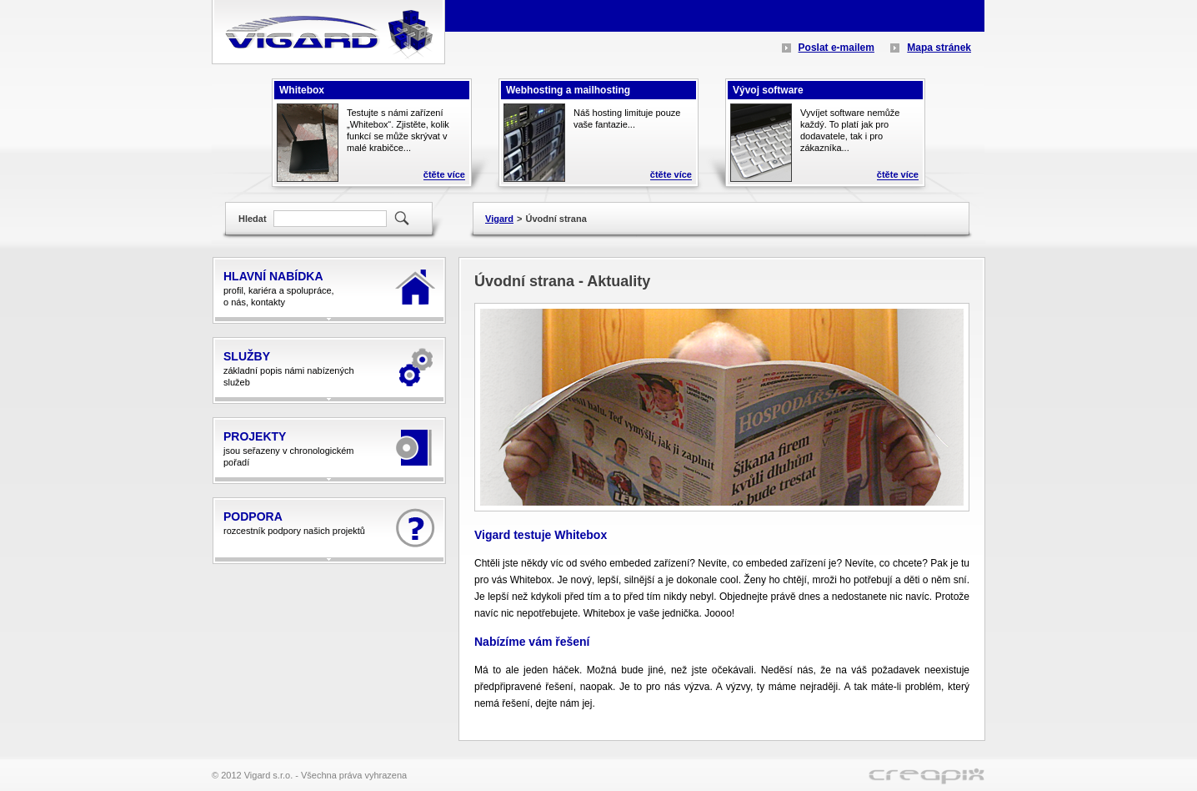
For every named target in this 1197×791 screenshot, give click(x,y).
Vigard (499, 219)
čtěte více (444, 174)
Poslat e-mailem (836, 47)
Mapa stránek (939, 47)
